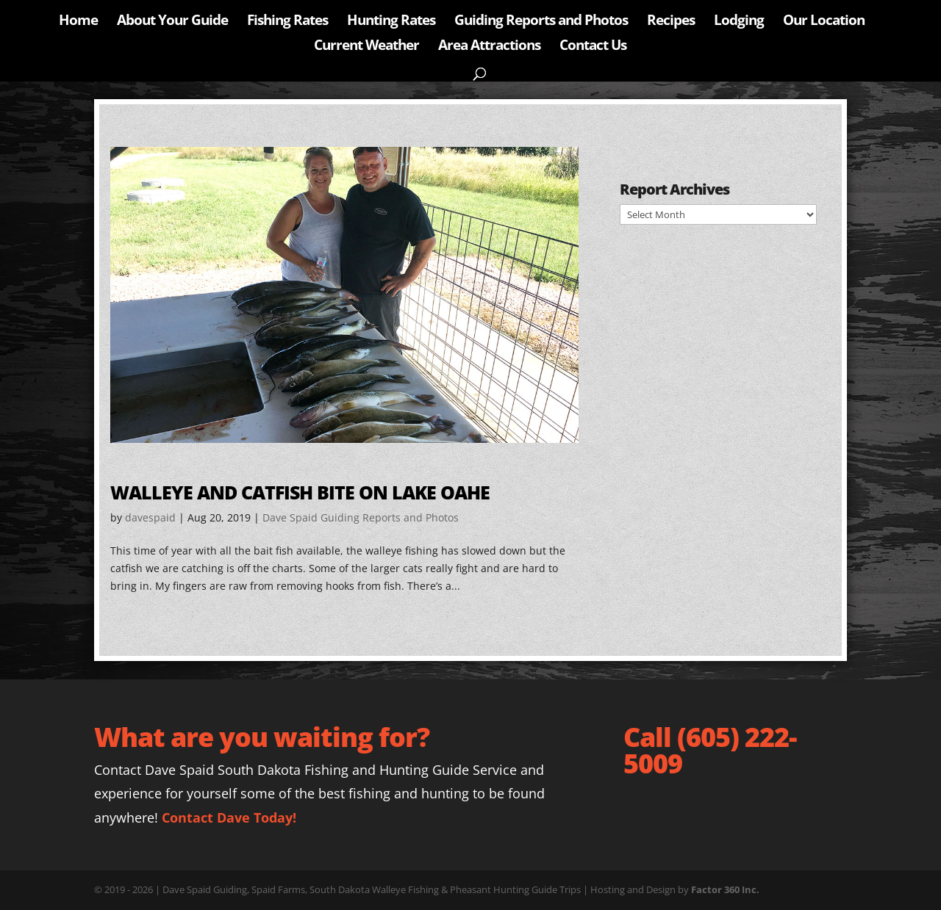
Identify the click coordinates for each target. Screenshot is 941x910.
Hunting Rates (391, 22)
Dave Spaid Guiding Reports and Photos (360, 517)
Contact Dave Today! (229, 817)
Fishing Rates (287, 22)
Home (78, 22)
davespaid (150, 517)
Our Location (824, 22)
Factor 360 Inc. (725, 889)
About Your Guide (172, 22)
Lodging (739, 22)
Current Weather (366, 47)
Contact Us (592, 47)
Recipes (671, 22)
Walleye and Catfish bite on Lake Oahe (300, 492)
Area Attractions (489, 47)
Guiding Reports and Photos (541, 22)
